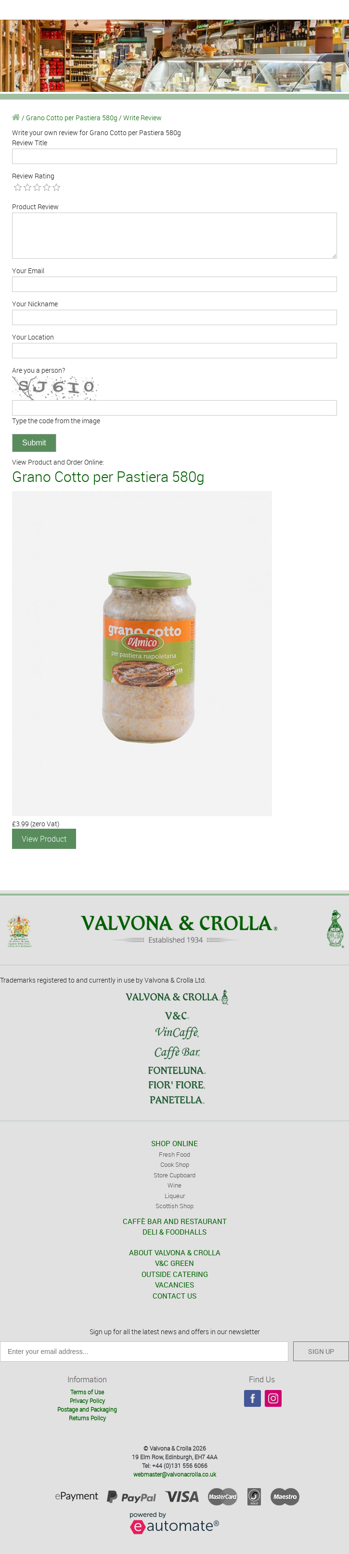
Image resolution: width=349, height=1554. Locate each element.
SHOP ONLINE (174, 1143)
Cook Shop (174, 1164)
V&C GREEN (174, 1263)
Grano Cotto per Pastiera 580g (71, 117)
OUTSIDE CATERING (175, 1274)
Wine (174, 1185)
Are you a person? (38, 370)
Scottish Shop (174, 1205)
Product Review (35, 206)
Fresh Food (174, 1154)
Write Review (142, 117)
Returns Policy (87, 1418)
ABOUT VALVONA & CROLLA (174, 1252)
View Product (44, 839)
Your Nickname (35, 303)
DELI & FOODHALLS (174, 1232)
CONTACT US (174, 1296)
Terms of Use (87, 1392)
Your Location (33, 336)
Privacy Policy (87, 1400)
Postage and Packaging (87, 1409)
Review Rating (33, 175)
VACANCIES (174, 1284)
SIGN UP (321, 1351)
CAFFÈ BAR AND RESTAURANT (175, 1221)
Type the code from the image (56, 420)
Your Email (28, 270)
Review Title (29, 142)
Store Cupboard (174, 1175)
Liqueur (175, 1195)
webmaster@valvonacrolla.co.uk (174, 1474)
